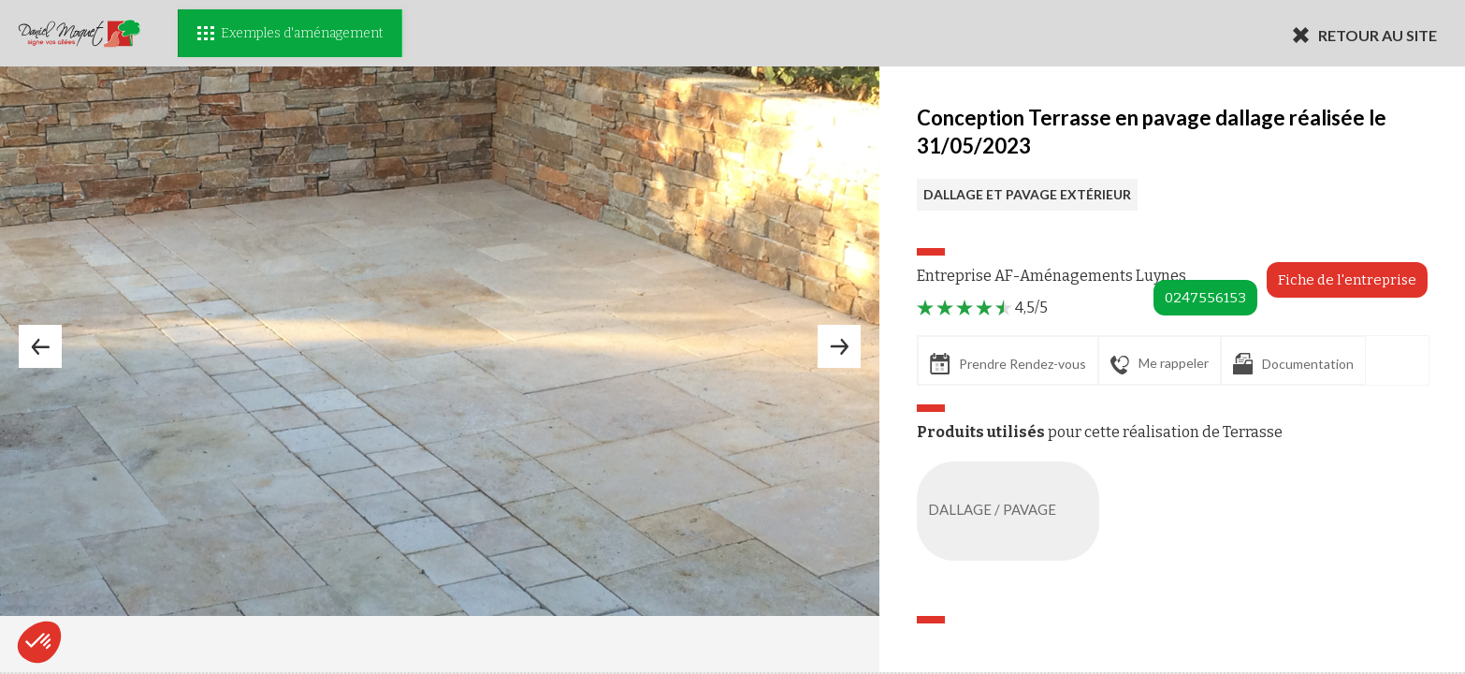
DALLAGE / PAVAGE (1011, 511)
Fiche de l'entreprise (1347, 279)
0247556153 (1205, 297)
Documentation (1293, 363)
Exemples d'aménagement (290, 33)
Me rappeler (1159, 364)
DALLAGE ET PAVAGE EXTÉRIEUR (1027, 194)
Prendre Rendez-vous (1008, 363)
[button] (39, 642)
